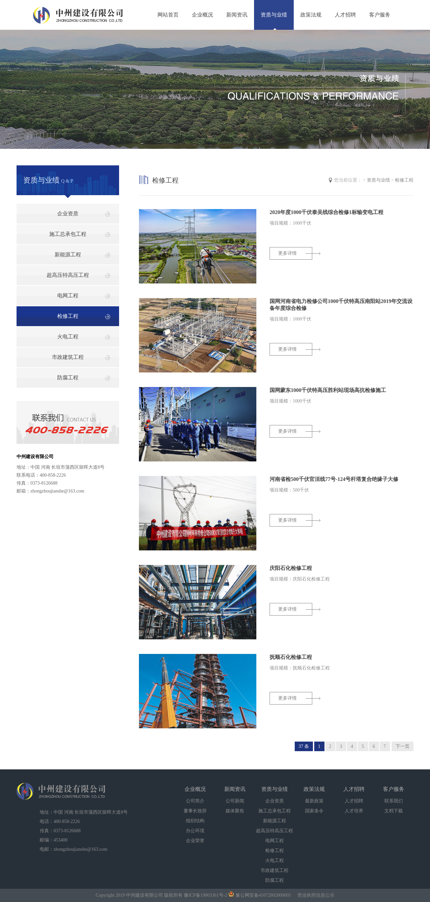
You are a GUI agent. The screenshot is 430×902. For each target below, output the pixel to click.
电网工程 (67, 295)
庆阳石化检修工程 (291, 568)
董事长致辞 (195, 810)
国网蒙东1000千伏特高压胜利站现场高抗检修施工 (328, 390)
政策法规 (311, 15)
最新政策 (314, 800)
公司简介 (195, 800)
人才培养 (354, 810)
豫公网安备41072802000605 (260, 895)
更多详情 (287, 253)
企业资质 (67, 213)
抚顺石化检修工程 (291, 657)
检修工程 (67, 316)
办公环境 (195, 830)
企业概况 (202, 15)
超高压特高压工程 (68, 275)
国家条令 (314, 810)
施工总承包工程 (67, 234)
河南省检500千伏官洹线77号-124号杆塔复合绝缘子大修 (334, 479)
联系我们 (393, 800)
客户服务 (379, 15)
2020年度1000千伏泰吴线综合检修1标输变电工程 (326, 212)
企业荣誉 (195, 840)
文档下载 (393, 810)
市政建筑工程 (68, 357)
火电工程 (67, 336)
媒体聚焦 (235, 810)
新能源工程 (68, 254)
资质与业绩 (274, 15)
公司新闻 (235, 800)
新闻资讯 (236, 15)
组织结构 (195, 820)
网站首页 (168, 15)
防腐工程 (67, 377)
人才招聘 (345, 15)
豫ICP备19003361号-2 (205, 895)
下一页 (402, 746)
